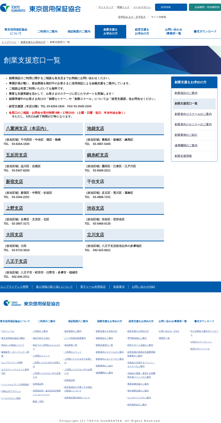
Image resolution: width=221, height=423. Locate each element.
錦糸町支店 (97, 155)
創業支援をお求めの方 (110, 31)
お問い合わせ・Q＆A (169, 331)
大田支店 (14, 234)
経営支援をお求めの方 (142, 31)
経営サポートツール (200, 349)
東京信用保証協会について (15, 31)
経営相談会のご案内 (137, 404)
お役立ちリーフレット (201, 342)
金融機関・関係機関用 (207, 7)
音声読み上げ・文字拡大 (132, 17)
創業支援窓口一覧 (104, 345)
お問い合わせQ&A (143, 286)
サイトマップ (105, 7)
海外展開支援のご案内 (138, 390)
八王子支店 (16, 261)
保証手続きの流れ (41, 338)
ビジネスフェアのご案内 (139, 397)
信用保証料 (38, 384)
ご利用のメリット (41, 356)
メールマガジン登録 (10, 398)
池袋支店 (95, 128)
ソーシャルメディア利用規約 (15, 384)
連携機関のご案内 (186, 145)
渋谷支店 (95, 208)
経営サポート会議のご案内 (140, 345)
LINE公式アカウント (11, 391)
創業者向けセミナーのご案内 (193, 124)
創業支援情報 (183, 155)
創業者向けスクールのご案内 (193, 114)
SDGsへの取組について (12, 345)
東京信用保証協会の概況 (13, 338)
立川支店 (95, 234)
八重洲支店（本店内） (27, 128)
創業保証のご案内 (186, 92)
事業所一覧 (164, 338)
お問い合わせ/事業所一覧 (173, 31)
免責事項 (119, 286)
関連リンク (123, 7)
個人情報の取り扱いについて (54, 286)
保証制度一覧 (70, 345)
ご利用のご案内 (47, 31)
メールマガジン (142, 7)
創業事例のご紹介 (186, 134)
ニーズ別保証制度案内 (75, 338)
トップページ (8, 42)
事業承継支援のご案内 (138, 384)
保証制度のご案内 (79, 31)
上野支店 (14, 208)
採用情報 (166, 7)
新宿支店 (14, 181)
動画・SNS (38, 401)
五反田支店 (16, 155)
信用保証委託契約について (77, 397)
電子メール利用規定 (93, 286)
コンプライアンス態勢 (14, 286)
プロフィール (7, 331)
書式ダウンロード (205, 31)
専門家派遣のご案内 (137, 338)
